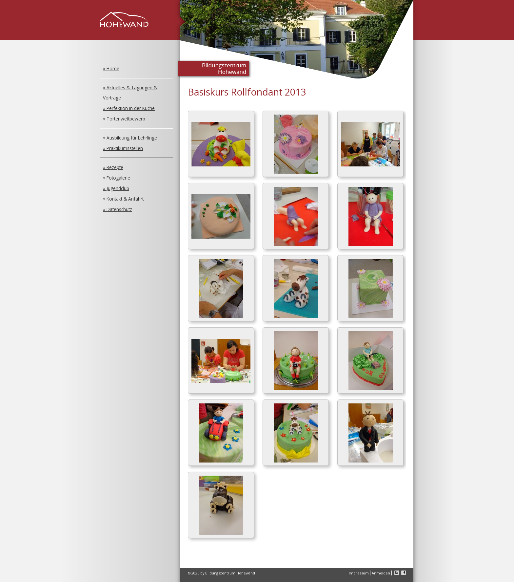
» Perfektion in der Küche (129, 108)
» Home (111, 68)
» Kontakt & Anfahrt (123, 199)
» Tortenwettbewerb (124, 119)
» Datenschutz (117, 209)
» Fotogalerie (116, 178)
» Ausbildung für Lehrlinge (130, 138)
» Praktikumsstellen (123, 148)
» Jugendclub (116, 188)
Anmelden (381, 573)
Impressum (359, 573)
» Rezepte (113, 167)
